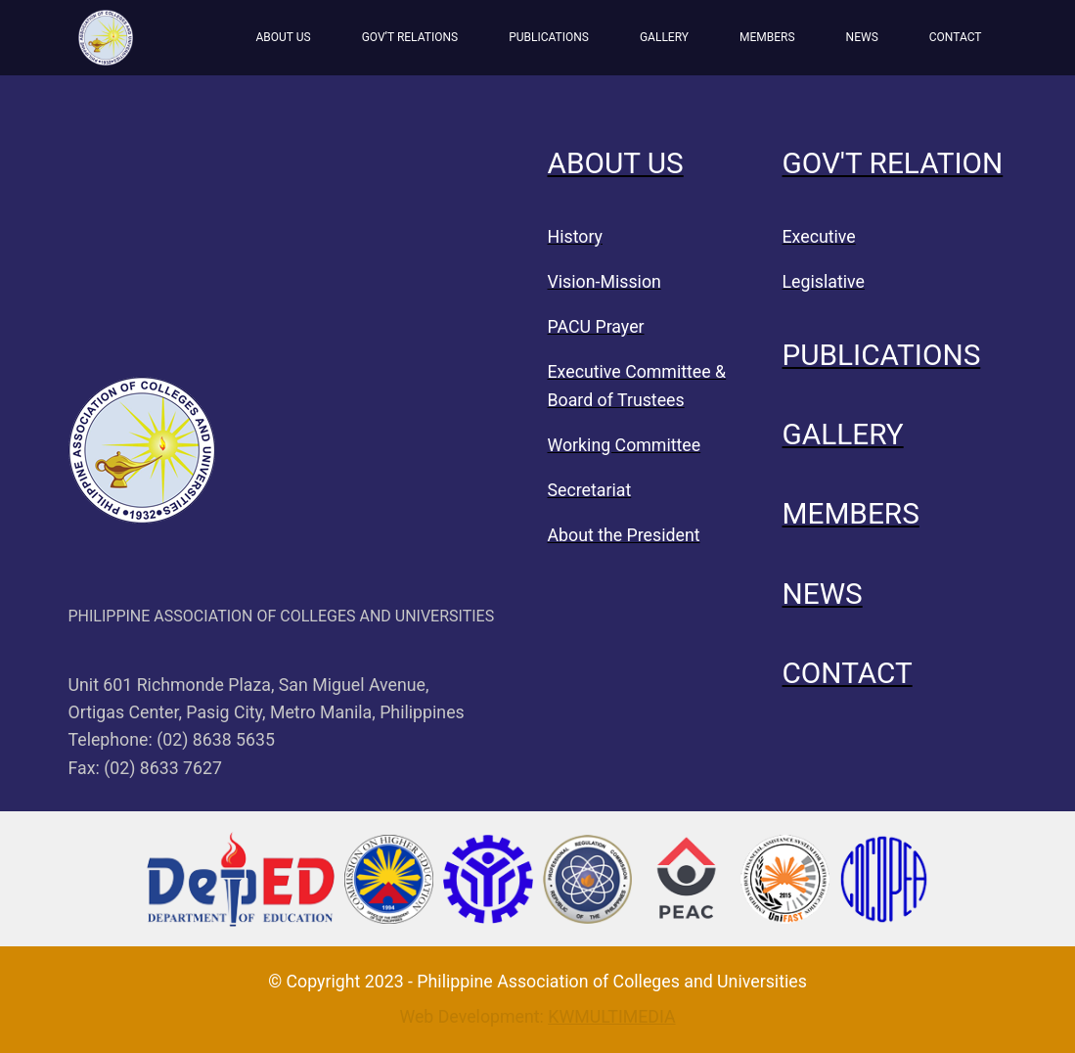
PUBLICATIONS (549, 37)
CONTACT (955, 37)
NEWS (862, 37)
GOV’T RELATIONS (410, 37)
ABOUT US (282, 37)
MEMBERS (767, 37)
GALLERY (664, 37)
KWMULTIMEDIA (611, 1017)
